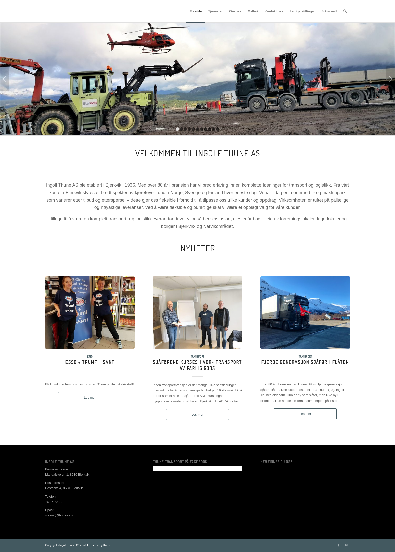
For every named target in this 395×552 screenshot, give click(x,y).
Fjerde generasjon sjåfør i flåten (305, 362)
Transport (197, 356)
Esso (90, 356)
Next (390, 78)
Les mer (90, 398)
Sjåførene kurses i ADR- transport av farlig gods (197, 365)
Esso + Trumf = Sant (89, 362)
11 (217, 129)
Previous (4, 78)
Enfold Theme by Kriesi (96, 545)
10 (213, 129)
